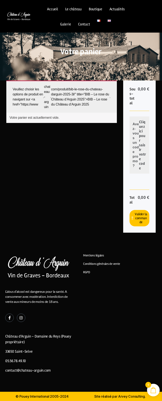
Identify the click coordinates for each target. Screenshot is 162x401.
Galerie (65, 24)
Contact (84, 24)
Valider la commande (141, 218)
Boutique (95, 9)
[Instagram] (21, 318)
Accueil (52, 9)
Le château (73, 9)
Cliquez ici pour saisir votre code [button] (142, 145)
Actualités (117, 9)
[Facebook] (9, 318)
